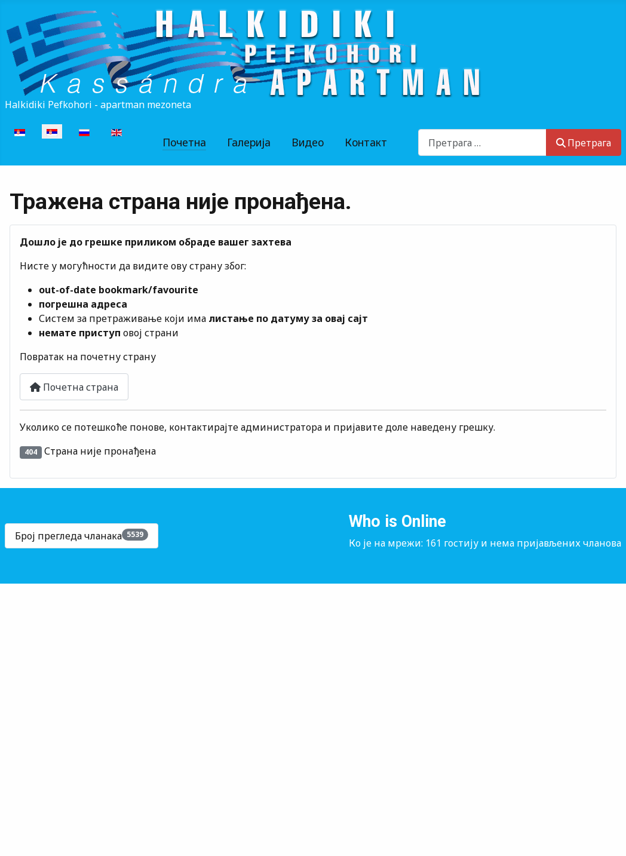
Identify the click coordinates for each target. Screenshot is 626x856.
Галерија (249, 142)
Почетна (184, 142)
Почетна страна (74, 387)
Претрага (583, 142)
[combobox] (482, 142)
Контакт (366, 142)
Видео (307, 142)
